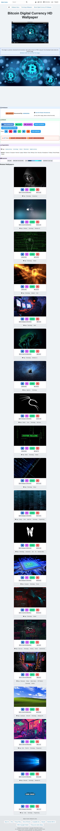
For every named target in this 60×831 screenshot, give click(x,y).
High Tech (29, 519)
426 (32, 286)
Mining (32, 152)
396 (32, 254)
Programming (41, 519)
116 (32, 610)
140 (32, 513)
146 (32, 351)
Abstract (33, 293)
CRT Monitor (40, 681)
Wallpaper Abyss (15, 7)
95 (32, 709)
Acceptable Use (35, 821)
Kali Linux (39, 422)
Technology (28, 196)
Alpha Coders (4, 2)
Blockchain (26, 149)
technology (15, 149)
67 (32, 741)
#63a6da (33, 160)
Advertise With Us (51, 821)
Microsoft (28, 715)
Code (24, 519)
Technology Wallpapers (26, 7)
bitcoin (21, 149)
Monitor (33, 683)
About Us (7, 821)
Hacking (31, 648)
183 (32, 545)
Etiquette (43, 821)
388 (32, 222)
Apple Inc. (29, 390)
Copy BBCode (36, 131)
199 (32, 416)
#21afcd (39, 160)
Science (7, 152)
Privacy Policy (18, 821)
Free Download (7, 124)
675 (32, 189)
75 (32, 674)
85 (32, 806)
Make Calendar (39, 124)
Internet (17, 152)
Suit (33, 551)
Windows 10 (37, 228)
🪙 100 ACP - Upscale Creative (17, 138)
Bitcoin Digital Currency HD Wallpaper (42, 7)
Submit (40, 2)
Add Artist (9, 113)
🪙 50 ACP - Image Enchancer (36, 138)
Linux (28, 422)
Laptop (21, 152)
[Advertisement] (30, 96)
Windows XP (40, 715)
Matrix (26, 454)
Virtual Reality (55, 152)
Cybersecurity (42, 648)
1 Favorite (28, 124)
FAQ (12, 821)
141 (32, 480)
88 (32, 774)
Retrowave (23, 681)
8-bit (23, 748)
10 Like (18, 124)
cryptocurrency (8, 149)
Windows (25, 228)
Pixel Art (27, 748)
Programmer (38, 748)
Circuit (37, 584)
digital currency (33, 149)
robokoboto (26, 113)
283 (32, 383)
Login (52, 2)
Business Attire (41, 551)
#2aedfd (36, 160)
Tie (35, 551)
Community (46, 2)
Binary (34, 487)
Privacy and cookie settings (37, 824)
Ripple (2, 154)
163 (32, 448)
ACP (4, 138)
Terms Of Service (27, 821)
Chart (29, 152)
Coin (35, 152)
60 (32, 642)
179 (32, 577)
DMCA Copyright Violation (23, 824)
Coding (20, 519)
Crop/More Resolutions (9, 128)
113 (32, 319)
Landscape (22, 715)
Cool (37, 293)
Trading (50, 152)
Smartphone (45, 152)
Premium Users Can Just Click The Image (30, 53)
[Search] (27, 2)
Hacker (34, 260)
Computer (12, 152)
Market (25, 152)
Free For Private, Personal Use (42, 112)
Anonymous (34, 196)
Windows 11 (34, 357)
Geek (35, 325)
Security (39, 152)
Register (56, 2)
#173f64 (29, 160)
